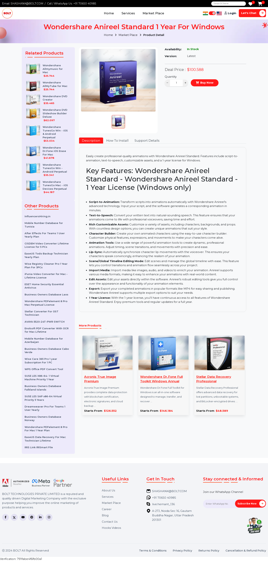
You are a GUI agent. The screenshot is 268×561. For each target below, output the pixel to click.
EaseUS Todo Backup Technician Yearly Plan (46, 255)
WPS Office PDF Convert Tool (44, 369)
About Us (108, 490)
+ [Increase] (185, 83)
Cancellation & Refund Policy (246, 550)
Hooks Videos (111, 528)
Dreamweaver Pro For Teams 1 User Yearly (45, 408)
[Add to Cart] (260, 4)
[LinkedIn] (40, 517)
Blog (105, 515)
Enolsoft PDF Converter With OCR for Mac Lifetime (46, 330)
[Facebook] (5, 517)
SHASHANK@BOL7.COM (27, 3)
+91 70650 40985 (84, 3)
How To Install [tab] (117, 140)
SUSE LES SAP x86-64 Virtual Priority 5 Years (43, 398)
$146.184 (166, 410)
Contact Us (109, 521)
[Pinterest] (31, 517)
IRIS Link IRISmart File (39, 447)
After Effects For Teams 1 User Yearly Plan (45, 235)
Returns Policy (208, 550)
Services (128, 13)
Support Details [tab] (147, 140)
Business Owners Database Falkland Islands (43, 388)
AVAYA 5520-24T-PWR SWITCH (45, 321)
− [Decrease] (167, 83)
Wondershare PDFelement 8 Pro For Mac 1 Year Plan (46, 428)
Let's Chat (253, 13)
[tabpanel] (162, 229)
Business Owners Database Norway (43, 418)
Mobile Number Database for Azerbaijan (44, 340)
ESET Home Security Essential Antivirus (44, 286)
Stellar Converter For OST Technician (41, 313)
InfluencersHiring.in (37, 216)
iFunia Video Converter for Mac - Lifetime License (46, 275)
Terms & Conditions (153, 550)
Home (109, 13)
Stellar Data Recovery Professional (213, 379)
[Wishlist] (250, 4)
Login (232, 13)
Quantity (171, 76)
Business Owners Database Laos (46, 294)
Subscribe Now (251, 504)
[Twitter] (14, 517)
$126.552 (110, 410)
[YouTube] (23, 517)
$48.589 (222, 410)
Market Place (153, 13)
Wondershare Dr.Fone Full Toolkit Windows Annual (161, 379)
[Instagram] (49, 517)
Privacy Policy (182, 550)
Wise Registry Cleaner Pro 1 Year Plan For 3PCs (46, 265)
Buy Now (206, 82)
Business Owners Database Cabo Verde (47, 350)
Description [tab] (91, 140)
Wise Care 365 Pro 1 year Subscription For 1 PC (41, 360)
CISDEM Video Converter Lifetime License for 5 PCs (47, 245)
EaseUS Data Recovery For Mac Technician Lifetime (45, 439)
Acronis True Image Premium (100, 379)
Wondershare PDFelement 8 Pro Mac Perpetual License (46, 303)
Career (106, 509)
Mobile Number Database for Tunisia (44, 224)
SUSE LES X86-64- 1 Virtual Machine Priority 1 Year (42, 377)
